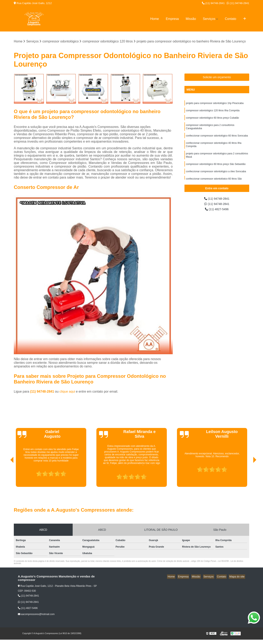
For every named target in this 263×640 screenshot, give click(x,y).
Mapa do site (237, 576)
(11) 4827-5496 (217, 210)
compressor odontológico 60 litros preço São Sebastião (216, 168)
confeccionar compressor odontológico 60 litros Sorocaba (217, 138)
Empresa (172, 19)
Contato (230, 19)
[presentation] (6, 475)
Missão (191, 19)
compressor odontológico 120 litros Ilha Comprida (212, 111)
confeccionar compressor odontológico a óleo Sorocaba (216, 176)
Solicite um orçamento (217, 77)
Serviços (209, 19)
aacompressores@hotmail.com (36, 614)
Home (154, 19)
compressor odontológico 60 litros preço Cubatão (212, 119)
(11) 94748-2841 (213, 3)
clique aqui (67, 392)
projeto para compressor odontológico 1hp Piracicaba (215, 103)
